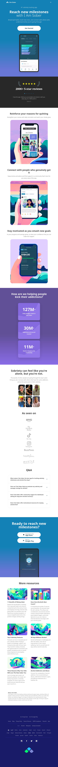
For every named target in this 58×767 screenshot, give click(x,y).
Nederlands (25, 730)
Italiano (25, 732)
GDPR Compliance (37, 721)
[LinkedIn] (36, 741)
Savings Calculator (36, 725)
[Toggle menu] (50, 2)
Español (26, 735)
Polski (44, 732)
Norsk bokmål (39, 732)
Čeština (16, 730)
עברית (8, 732)
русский (21, 735)
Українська (40, 735)
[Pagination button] (25, 93)
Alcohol (23, 725)
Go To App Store (24, 717)
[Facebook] (26, 741)
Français (38, 730)
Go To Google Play (33, 717)
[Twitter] (31, 741)
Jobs (49, 721)
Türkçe (35, 735)
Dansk (20, 730)
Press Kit (44, 721)
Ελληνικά (48, 730)
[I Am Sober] (11, 2)
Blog (13, 721)
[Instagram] (21, 741)
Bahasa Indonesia (18, 732)
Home (9, 721)
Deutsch (43, 730)
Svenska (31, 735)
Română (17, 735)
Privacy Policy (19, 721)
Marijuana (28, 725)
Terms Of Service (27, 721)
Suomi (34, 730)
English (30, 730)
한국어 (33, 732)
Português (49, 732)
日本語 (29, 732)
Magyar (12, 732)
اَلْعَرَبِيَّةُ (12, 730)
